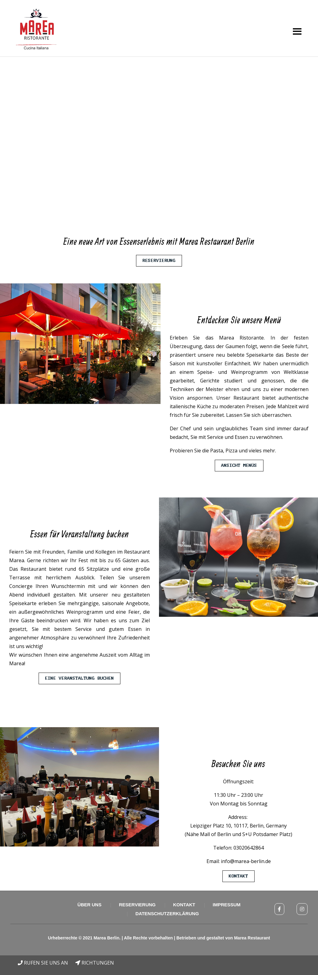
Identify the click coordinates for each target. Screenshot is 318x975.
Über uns (89, 904)
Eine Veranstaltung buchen (79, 678)
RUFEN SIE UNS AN (43, 962)
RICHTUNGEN (94, 962)
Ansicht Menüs (239, 465)
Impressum (226, 904)
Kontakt (238, 876)
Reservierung (159, 260)
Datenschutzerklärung (167, 913)
